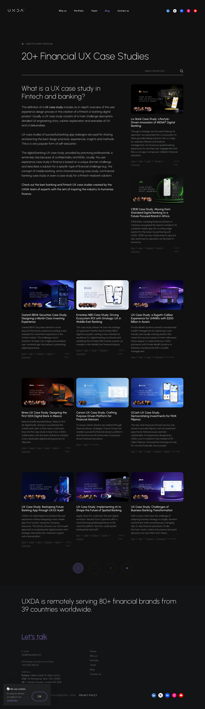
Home (93, 651)
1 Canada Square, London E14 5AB (43, 682)
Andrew (95, 535)
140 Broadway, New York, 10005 (44, 678)
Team (94, 10)
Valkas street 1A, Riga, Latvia (45, 675)
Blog (107, 10)
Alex (141, 161)
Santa (159, 248)
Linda (148, 161)
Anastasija (135, 165)
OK (39, 696)
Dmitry (105, 535)
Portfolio (79, 10)
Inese (133, 161)
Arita (133, 248)
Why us (62, 10)
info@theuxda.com (31, 654)
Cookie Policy (12, 700)
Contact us (123, 10)
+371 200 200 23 (30, 665)
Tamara (157, 161)
